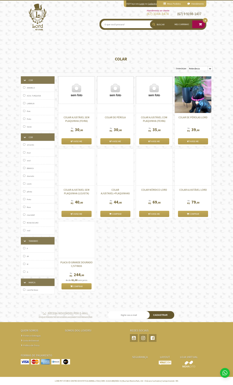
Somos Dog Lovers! (78, 330)
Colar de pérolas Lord (192, 117)
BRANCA (28, 168)
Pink (26, 111)
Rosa (27, 207)
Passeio (93, 37)
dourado (28, 176)
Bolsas (127, 37)
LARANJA (28, 103)
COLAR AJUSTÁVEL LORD (193, 189)
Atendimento (195, 3)
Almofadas (47, 37)
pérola (27, 191)
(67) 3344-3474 (158, 14)
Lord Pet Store (30, 290)
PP (26, 256)
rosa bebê (29, 215)
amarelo (28, 144)
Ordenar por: (181, 68)
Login (141, 3)
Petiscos (175, 37)
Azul (27, 152)
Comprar (115, 213)
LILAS (27, 183)
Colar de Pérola (115, 117)
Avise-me (76, 141)
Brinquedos (63, 37)
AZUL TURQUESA (32, 95)
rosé (26, 230)
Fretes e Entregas (32, 335)
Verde (27, 126)
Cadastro (152, 3)
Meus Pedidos (172, 3)
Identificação (155, 37)
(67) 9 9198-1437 (189, 14)
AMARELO (29, 87)
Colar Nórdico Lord (154, 189)
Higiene (139, 37)
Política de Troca (31, 345)
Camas (81, 37)
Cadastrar (160, 315)
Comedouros (112, 37)
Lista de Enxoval (31, 340)
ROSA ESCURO (31, 222)
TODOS (188, 37)
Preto (27, 119)
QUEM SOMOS (29, 330)
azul (27, 160)
